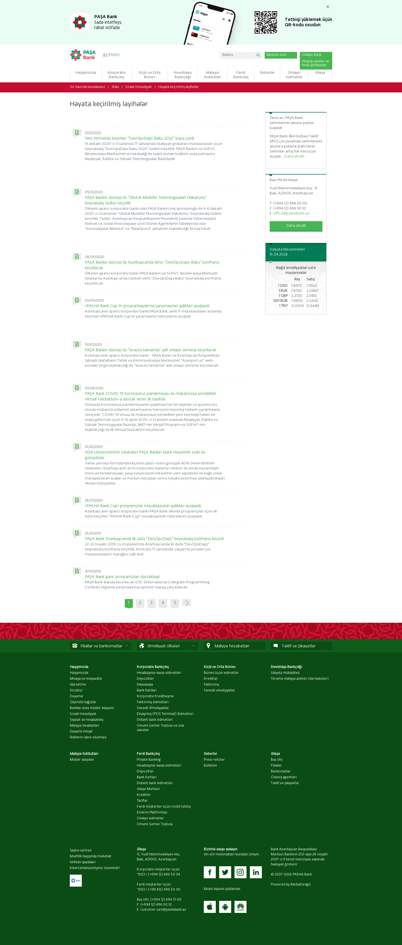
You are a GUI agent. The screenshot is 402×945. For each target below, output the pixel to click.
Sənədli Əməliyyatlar (153, 708)
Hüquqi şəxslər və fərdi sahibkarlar (315, 63)
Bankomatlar (281, 771)
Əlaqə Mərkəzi (148, 789)
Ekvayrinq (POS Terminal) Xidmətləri (165, 714)
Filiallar (276, 765)
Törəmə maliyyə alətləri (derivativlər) (300, 679)
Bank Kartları (147, 690)
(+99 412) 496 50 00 (164, 889)
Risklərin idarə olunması (88, 737)
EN (111, 55)
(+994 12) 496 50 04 (164, 874)
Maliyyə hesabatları (84, 725)
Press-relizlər (214, 760)
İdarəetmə (78, 684)
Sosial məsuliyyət (138, 87)
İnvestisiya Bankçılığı (286, 667)
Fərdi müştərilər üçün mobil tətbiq (164, 806)
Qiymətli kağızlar (83, 702)
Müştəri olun (276, 55)
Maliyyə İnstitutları (84, 754)
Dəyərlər (76, 696)
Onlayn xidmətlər (150, 818)
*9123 (141, 889)
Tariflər (142, 801)
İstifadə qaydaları (82, 862)
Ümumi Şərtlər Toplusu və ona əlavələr (160, 728)
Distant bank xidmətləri (155, 720)
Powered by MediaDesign (291, 884)
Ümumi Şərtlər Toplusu (155, 824)
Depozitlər (145, 679)
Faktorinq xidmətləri (153, 702)
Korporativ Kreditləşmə (155, 696)
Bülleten (210, 765)
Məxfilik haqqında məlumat (90, 856)
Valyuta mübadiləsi (285, 673)
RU (117, 55)
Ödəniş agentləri (284, 777)
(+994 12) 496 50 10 (156, 904)
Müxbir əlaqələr (82, 760)
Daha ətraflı (294, 156)
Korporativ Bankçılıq (153, 667)
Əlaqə (275, 754)
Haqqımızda (79, 667)
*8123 (141, 874)
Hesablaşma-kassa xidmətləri (159, 673)
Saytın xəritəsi (81, 850)
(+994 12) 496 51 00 (165, 899)
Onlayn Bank (311, 55)
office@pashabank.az (291, 213)
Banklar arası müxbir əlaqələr (92, 708)
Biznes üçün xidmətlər (221, 673)
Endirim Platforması (152, 812)
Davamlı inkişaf (81, 731)
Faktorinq (211, 684)
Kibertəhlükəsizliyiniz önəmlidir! (95, 868)
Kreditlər (211, 679)
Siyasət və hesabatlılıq (86, 720)
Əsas (115, 87)
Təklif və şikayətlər (285, 783)
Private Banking (149, 760)
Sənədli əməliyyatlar (219, 690)
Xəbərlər (210, 754)
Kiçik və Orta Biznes (219, 667)
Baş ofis (277, 760)
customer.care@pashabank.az (163, 909)
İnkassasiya (145, 684)
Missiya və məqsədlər (86, 679)
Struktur (76, 690)
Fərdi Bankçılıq (148, 754)
